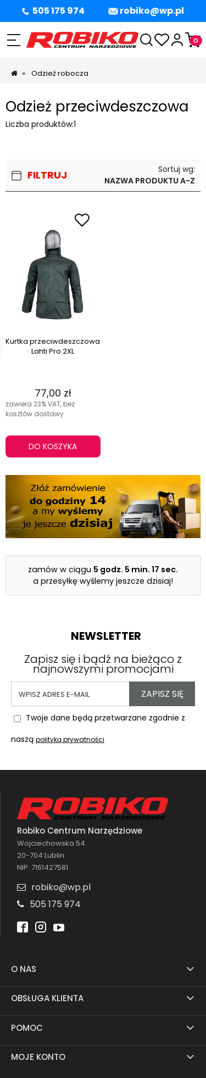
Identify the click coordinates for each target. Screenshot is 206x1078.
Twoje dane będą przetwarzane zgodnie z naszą (98, 725)
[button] (13, 40)
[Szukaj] (146, 40)
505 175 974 (58, 10)
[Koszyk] (193, 39)
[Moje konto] (177, 39)
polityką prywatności (70, 739)
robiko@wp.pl (152, 10)
